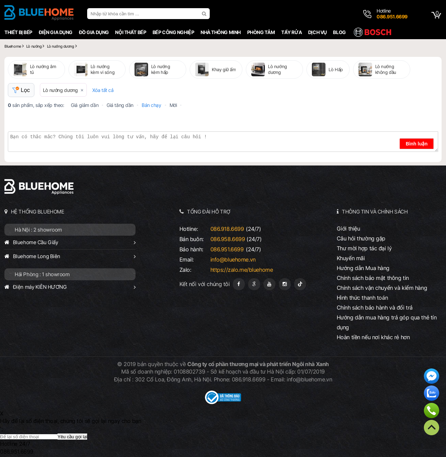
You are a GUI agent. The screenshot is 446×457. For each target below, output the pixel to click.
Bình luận (417, 143)
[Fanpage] (239, 284)
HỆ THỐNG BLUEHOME (37, 211)
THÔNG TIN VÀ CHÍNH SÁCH (375, 211)
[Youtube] (269, 284)
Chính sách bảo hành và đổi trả (375, 307)
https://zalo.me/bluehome (241, 269)
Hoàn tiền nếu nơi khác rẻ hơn (373, 337)
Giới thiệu (348, 228)
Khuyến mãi (351, 258)
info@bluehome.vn (233, 259)
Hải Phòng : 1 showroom (42, 274)
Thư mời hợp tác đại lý (364, 248)
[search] (205, 13)
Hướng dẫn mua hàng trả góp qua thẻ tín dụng (387, 322)
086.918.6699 (227, 228)
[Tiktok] (300, 284)
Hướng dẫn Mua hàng (363, 268)
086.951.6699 (227, 249)
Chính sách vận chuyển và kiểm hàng (382, 287)
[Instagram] (285, 284)
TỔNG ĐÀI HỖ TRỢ (208, 211)
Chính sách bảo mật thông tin (373, 277)
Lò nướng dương (60, 90)
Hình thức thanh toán (362, 297)
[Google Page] (254, 284)
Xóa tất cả (103, 90)
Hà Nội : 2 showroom (38, 229)
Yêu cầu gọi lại (72, 436)
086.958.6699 (227, 239)
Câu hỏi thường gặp (361, 238)
